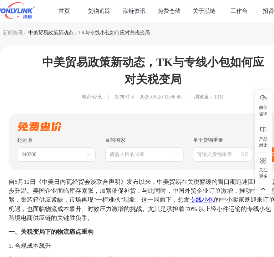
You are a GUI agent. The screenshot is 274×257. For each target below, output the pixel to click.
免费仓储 (169, 11)
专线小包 (202, 199)
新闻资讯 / (14, 32)
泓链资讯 (134, 11)
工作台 (239, 11)
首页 (64, 11)
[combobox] (52, 154)
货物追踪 (99, 11)
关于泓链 (204, 11)
